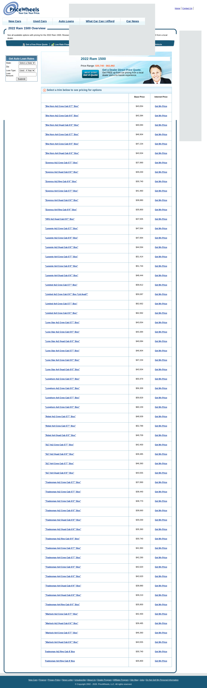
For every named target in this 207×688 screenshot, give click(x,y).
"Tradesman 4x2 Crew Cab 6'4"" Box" (63, 501)
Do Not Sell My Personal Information (162, 680)
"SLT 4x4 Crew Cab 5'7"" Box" (59, 463)
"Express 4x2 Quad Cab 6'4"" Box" (61, 172)
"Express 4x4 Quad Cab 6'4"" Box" (61, 200)
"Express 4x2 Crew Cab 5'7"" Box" (61, 162)
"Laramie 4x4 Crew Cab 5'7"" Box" (61, 257)
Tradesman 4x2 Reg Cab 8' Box (60, 651)
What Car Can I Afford (100, 21)
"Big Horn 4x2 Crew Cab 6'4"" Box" (62, 115)
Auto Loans (66, 21)
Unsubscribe (80, 680)
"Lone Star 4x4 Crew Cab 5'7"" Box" (62, 351)
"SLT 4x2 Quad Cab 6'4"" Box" (59, 454)
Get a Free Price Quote (37, 44)
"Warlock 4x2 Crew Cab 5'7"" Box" (61, 614)
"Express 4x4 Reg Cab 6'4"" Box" (61, 210)
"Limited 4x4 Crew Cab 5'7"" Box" (61, 304)
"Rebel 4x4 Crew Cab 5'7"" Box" (60, 426)
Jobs (142, 680)
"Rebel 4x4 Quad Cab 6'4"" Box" (60, 435)
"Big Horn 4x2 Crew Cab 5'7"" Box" (62, 106)
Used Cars (40, 21)
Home (177, 8)
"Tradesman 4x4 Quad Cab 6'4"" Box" (63, 586)
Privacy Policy (54, 680)
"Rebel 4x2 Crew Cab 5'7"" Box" (60, 416)
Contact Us (187, 8)
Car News (132, 21)
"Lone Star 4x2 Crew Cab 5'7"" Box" (62, 322)
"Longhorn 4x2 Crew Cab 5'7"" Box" (62, 379)
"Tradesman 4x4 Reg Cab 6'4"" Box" (62, 604)
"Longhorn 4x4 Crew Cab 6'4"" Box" (62, 407)
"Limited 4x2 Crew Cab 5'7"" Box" (61, 285)
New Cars (15, 21)
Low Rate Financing (64, 44)
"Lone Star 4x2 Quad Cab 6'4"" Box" (62, 341)
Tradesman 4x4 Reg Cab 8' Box (60, 661)
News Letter (67, 680)
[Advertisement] (112, 29)
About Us (91, 680)
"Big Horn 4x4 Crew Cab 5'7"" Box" (62, 134)
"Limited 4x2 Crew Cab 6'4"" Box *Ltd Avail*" (66, 294)
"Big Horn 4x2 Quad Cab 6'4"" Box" (62, 125)
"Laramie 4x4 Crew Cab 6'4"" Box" (61, 266)
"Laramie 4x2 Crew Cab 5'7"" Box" (61, 228)
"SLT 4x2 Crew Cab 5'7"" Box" (59, 445)
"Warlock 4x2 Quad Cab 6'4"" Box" (61, 623)
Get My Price (161, 106)
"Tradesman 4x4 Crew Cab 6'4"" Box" (63, 567)
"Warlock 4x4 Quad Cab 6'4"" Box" (61, 642)
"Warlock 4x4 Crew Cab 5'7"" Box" (61, 633)
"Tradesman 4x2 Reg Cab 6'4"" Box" (62, 539)
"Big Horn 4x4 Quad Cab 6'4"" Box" (62, 153)
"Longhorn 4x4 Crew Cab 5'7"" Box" (62, 398)
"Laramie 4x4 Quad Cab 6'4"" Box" (61, 275)
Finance (42, 680)
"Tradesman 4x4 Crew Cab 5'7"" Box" (63, 548)
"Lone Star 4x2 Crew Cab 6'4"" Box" (62, 332)
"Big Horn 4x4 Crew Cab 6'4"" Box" (62, 144)
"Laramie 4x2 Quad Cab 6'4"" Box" (61, 247)
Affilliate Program (121, 680)
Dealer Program (104, 680)
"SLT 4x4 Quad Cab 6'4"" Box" (59, 473)
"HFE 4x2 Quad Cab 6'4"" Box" (60, 219)
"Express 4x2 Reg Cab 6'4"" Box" (61, 181)
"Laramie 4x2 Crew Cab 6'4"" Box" (61, 238)
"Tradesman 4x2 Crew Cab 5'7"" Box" (63, 482)
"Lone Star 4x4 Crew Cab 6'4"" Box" (62, 360)
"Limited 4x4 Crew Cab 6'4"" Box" (61, 313)
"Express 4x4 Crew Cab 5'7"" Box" (61, 191)
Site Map (134, 680)
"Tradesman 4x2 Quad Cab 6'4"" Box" (63, 520)
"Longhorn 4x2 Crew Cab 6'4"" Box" (62, 388)
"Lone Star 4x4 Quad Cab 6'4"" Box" (62, 369)
